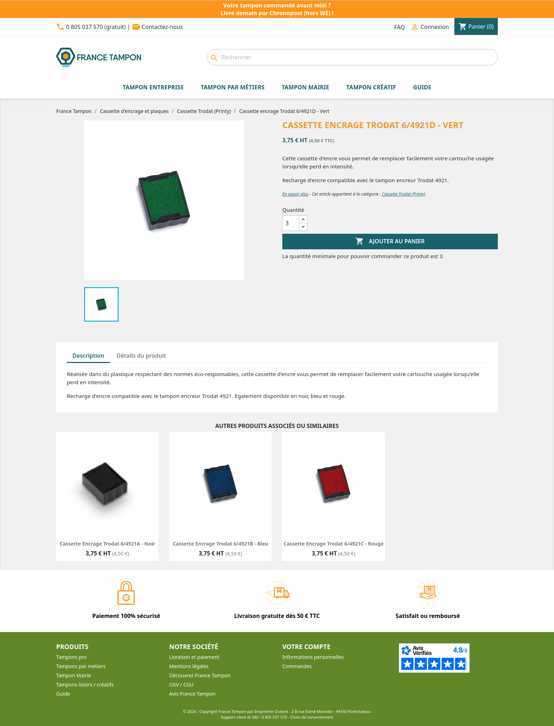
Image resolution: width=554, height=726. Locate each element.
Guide (63, 693)
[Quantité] (290, 223)
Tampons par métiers (81, 666)
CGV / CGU (181, 684)
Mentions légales (189, 666)
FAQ (399, 27)
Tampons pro (71, 657)
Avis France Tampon (192, 693)
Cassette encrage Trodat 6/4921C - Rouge (333, 543)
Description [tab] (88, 355)
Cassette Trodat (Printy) (403, 194)
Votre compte (306, 646)
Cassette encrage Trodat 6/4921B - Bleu (220, 543)
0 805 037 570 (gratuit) (95, 27)
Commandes (297, 666)
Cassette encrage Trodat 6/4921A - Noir (107, 543)
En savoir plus (295, 194)
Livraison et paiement (194, 657)
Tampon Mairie (73, 675)
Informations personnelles (313, 657)
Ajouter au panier (390, 241)
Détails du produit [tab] (141, 355)
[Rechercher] (352, 57)
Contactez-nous (162, 27)
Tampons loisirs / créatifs (85, 684)
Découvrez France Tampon (199, 675)
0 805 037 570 (274, 717)
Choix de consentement (311, 717)
